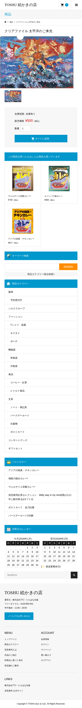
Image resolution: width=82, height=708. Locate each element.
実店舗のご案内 (12, 665)
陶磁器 (11, 349)
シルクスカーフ (16, 308)
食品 (10, 374)
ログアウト (46, 660)
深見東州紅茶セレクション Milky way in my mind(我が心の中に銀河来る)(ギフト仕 (39, 497)
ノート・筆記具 (18, 407)
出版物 (13, 423)
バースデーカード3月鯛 (20, 515)
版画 (10, 292)
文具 (10, 399)
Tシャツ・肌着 (18, 325)
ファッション (15, 316)
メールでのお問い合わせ (19, 616)
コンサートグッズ (17, 440)
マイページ (46, 650)
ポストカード (17, 432)
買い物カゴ (46, 655)
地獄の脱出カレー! (18, 478)
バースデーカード (19, 415)
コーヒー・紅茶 (18, 382)
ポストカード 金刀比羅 (21, 507)
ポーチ (13, 341)
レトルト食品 (17, 390)
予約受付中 (16, 300)
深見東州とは (11, 650)
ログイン (45, 644)
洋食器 (13, 366)
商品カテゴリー (12, 644)
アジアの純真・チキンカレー (23, 470)
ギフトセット (15, 448)
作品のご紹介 (11, 655)
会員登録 (45, 639)
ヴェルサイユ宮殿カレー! (21, 486)
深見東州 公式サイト (14, 691)
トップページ (11, 639)
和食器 (13, 358)
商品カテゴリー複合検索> (41, 274)
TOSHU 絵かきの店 (21, 5)
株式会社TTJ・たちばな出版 (17, 685)
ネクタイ (15, 333)
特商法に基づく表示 (14, 660)
